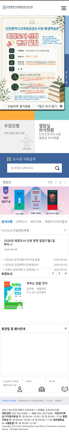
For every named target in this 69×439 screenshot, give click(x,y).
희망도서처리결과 (56, 221)
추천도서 (6, 273)
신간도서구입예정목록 (15, 230)
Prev (6, 204)
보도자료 (35, 221)
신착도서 (21, 221)
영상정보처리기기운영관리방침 (31, 401)
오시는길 (49, 401)
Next (61, 204)
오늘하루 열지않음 (18, 106)
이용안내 (58, 401)
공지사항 (7, 221)
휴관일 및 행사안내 (13, 328)
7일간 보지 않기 (47, 106)
